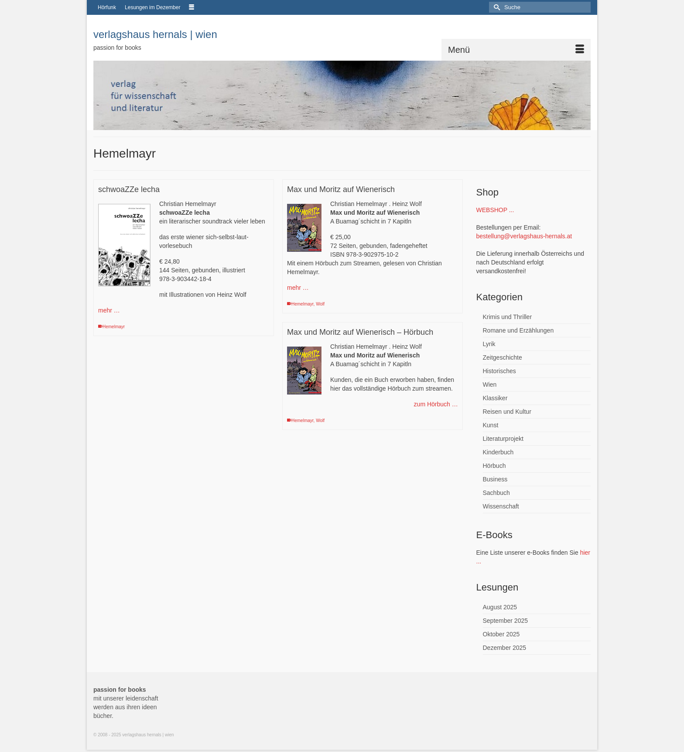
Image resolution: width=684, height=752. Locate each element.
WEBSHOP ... (495, 209)
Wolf (320, 304)
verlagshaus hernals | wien (155, 34)
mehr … (109, 310)
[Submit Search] (495, 7)
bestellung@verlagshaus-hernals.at (524, 236)
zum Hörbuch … (436, 404)
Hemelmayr (114, 326)
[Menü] (516, 50)
